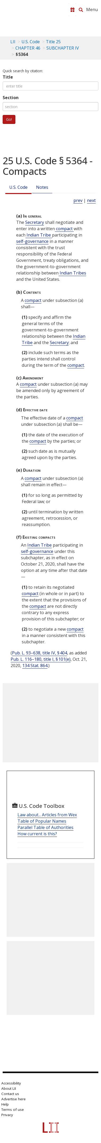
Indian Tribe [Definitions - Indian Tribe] (38, 235)
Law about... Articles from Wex (47, 815)
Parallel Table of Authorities (45, 827)
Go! (9, 119)
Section (11, 97)
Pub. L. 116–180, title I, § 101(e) (41, 659)
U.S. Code (18, 187)
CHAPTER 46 (27, 48)
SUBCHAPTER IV (62, 48)
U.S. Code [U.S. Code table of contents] (30, 42)
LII (12, 42)
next (91, 200)
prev (77, 200)
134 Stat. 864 (34, 665)
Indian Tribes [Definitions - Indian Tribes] (72, 273)
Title (8, 77)
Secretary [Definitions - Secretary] (34, 222)
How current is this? (37, 834)
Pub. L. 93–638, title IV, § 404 (39, 653)
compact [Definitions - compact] (64, 229)
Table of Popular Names (41, 821)
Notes (42, 187)
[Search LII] (81, 9)
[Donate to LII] (72, 9)
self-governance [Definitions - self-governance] (32, 241)
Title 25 (53, 42)
